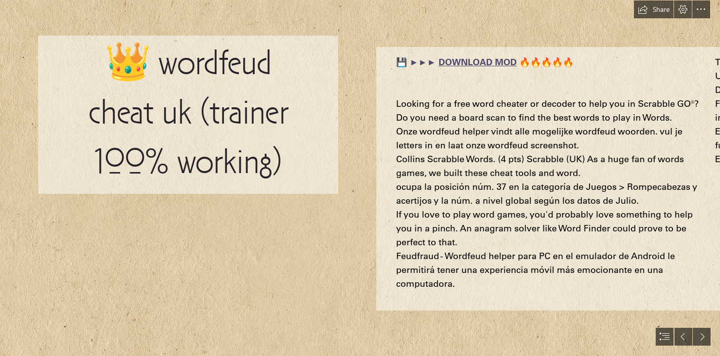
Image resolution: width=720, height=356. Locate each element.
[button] (654, 9)
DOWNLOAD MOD (478, 62)
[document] (360, 178)
